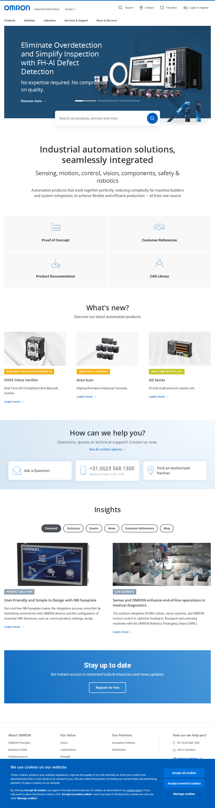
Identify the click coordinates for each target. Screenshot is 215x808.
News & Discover (106, 20)
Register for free (107, 688)
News (111, 528)
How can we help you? (190, 735)
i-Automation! (68, 749)
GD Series (157, 380)
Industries (50, 20)
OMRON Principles (19, 742)
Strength (65, 756)
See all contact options (105, 449)
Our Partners (122, 735)
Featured (51, 528)
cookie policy (134, 790)
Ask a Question (184, 749)
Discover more (31, 101)
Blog (167, 528)
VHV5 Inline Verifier (21, 380)
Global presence (18, 756)
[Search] (152, 118)
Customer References (139, 528)
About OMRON (19, 735)
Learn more (12, 402)
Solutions (29, 20)
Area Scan (85, 380)
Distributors (119, 749)
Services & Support (76, 20)
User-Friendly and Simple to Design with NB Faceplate (50, 600)
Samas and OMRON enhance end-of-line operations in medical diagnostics (159, 603)
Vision (64, 742)
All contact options (187, 758)
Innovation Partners (123, 742)
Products (9, 20)
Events (93, 528)
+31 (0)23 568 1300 (186, 742)
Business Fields (17, 749)
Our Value (68, 735)
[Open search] (126, 8)
